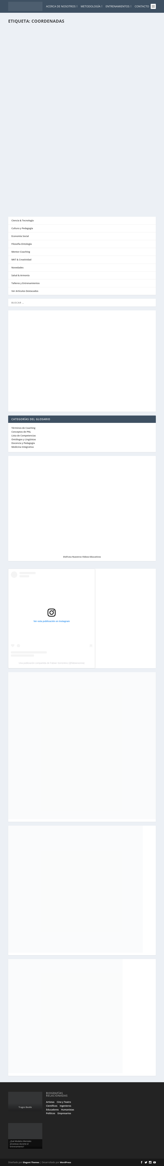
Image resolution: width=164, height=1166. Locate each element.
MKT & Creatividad (21, 259)
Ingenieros (65, 1105)
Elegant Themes (31, 1162)
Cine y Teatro (64, 1101)
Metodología (91, 6)
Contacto (142, 6)
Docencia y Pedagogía (23, 443)
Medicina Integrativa (22, 446)
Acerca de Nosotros (62, 6)
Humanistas (67, 1109)
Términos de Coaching (23, 427)
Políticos (50, 1113)
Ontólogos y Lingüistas (23, 439)
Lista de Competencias (23, 435)
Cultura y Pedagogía (22, 228)
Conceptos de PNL (21, 431)
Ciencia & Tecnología (22, 220)
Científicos (51, 1105)
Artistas (50, 1101)
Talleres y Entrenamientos (25, 283)
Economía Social (20, 236)
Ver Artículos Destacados (24, 290)
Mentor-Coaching (20, 251)
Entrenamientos (118, 6)
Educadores (52, 1109)
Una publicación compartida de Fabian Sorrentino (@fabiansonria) (52, 663)
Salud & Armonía (20, 275)
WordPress (65, 1162)
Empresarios (64, 1113)
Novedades (17, 267)
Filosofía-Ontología (21, 243)
